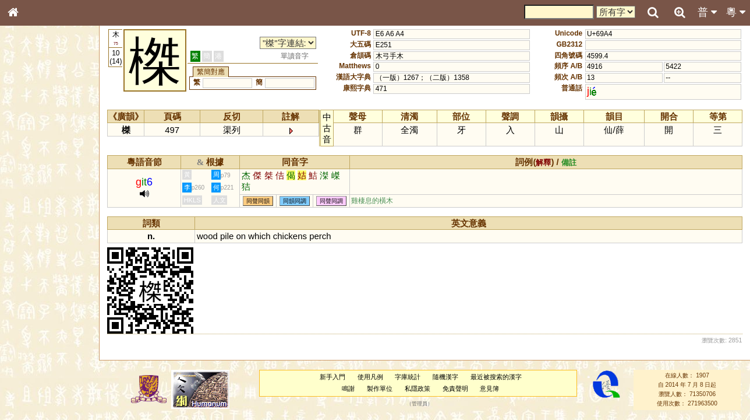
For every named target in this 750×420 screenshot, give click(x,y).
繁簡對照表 (32, 390)
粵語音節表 (32, 229)
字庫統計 (408, 376)
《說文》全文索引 (42, 359)
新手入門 (332, 376)
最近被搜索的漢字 (496, 376)
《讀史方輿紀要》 (42, 369)
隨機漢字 (446, 376)
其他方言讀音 (35, 328)
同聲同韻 (259, 201)
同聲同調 (332, 201)
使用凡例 (370, 376)
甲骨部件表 (32, 177)
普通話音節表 (35, 317)
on (242, 236)
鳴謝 (348, 388)
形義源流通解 (35, 198)
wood (208, 236)
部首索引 (29, 156)
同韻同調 (295, 201)
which (260, 236)
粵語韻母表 (32, 250)
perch (321, 236)
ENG (51, 128)
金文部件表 (32, 188)
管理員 (420, 404)
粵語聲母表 (32, 239)
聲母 (23, 307)
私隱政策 (418, 388)
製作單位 (380, 388)
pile (228, 236)
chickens (290, 236)
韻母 (40, 307)
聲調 (55, 307)
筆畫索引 (29, 166)
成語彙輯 (29, 380)
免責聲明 (455, 388)
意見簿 (490, 388)
